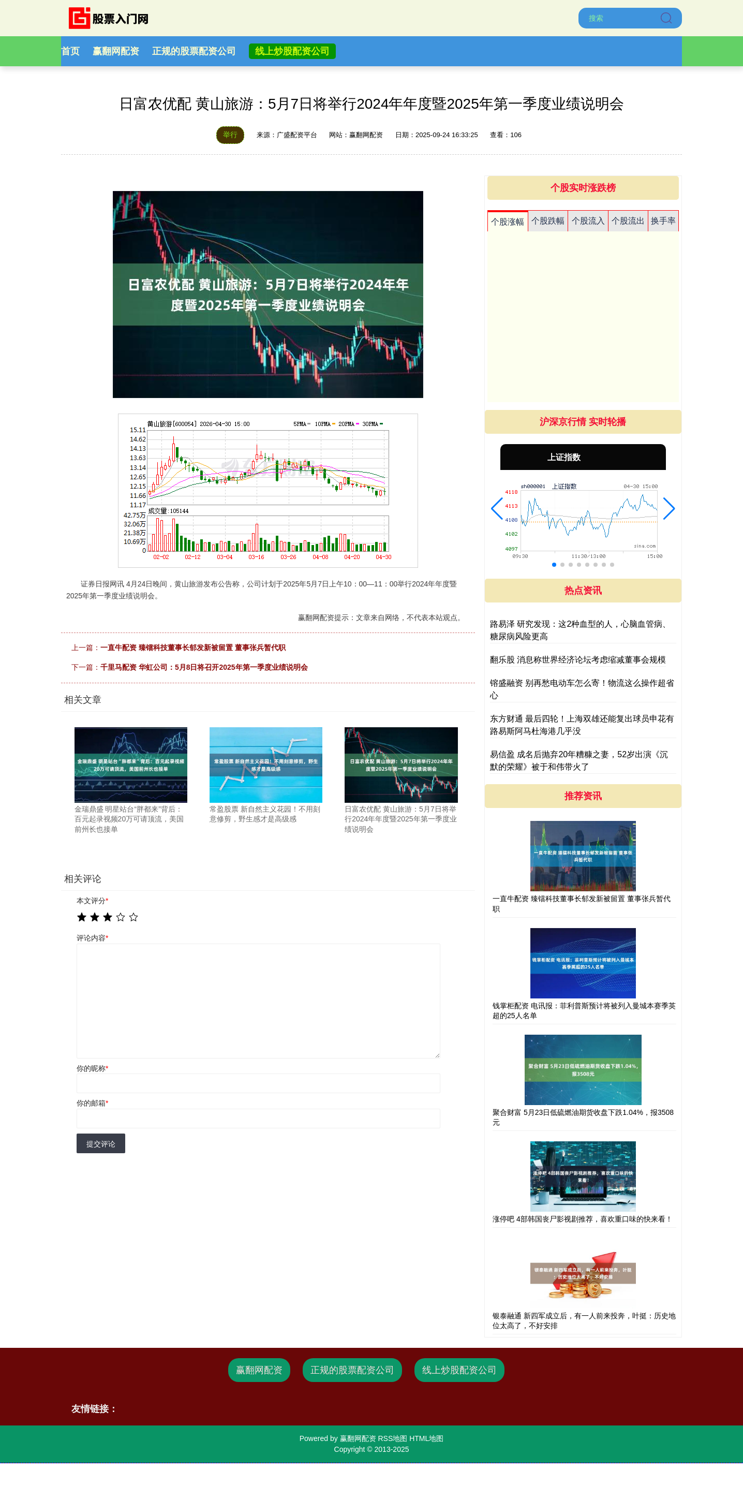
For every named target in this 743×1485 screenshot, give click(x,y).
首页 (70, 51)
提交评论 (100, 1144)
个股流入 (588, 220)
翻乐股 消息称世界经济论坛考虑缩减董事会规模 (578, 659)
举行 (230, 134)
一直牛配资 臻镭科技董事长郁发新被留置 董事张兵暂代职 (193, 647)
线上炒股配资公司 (292, 51)
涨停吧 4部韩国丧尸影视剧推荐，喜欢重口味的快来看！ (583, 1219)
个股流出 (628, 220)
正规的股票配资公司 (194, 51)
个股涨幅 (507, 221)
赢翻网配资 (116, 51)
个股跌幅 (547, 220)
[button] (497, 508)
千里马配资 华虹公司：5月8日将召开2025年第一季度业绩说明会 (204, 667)
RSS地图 (392, 1438)
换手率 (663, 220)
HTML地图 (426, 1438)
